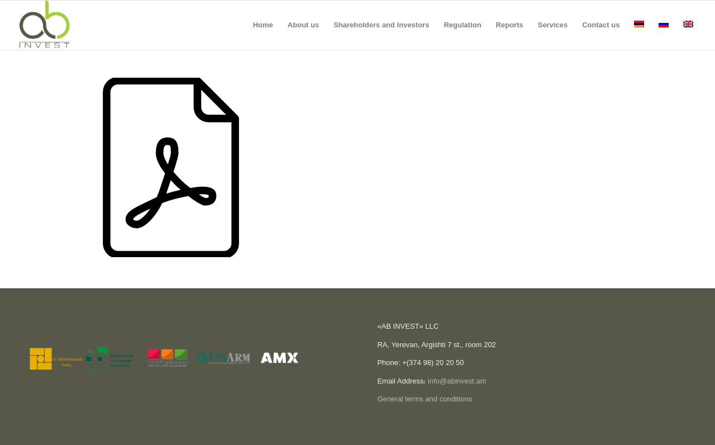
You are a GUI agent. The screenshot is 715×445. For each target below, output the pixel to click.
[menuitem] (263, 25)
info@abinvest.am (457, 381)
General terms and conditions (424, 399)
